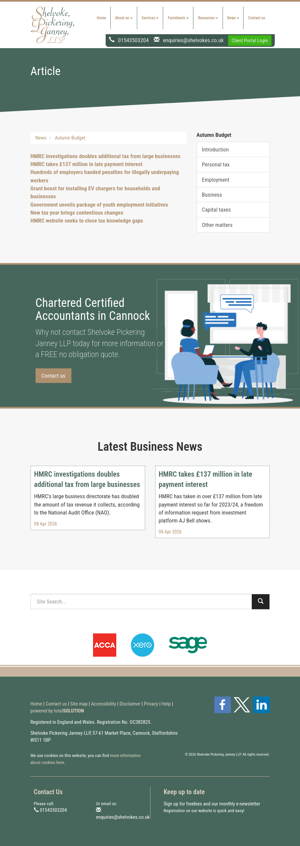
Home (101, 18)
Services (150, 18)
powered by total (57, 711)
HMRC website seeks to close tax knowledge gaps (87, 220)
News (233, 18)
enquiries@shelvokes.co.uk (193, 40)
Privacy (151, 704)
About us (124, 18)
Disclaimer (130, 704)
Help (166, 704)
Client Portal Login (250, 41)
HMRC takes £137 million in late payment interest (87, 164)
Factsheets (178, 18)
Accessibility (103, 704)
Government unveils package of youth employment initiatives (99, 204)
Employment (216, 179)
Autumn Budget (70, 138)
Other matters (217, 225)
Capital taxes (216, 209)
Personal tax (216, 164)
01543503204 (133, 40)
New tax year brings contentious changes (77, 212)
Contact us (256, 18)
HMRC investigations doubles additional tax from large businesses (105, 156)
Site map (79, 704)
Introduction (215, 149)
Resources (208, 18)
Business (212, 194)
